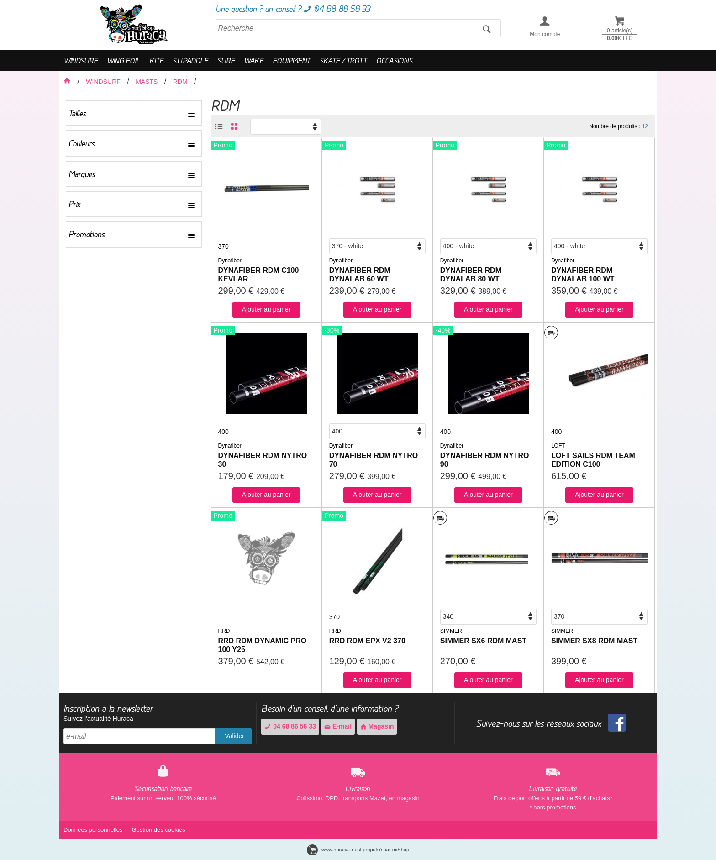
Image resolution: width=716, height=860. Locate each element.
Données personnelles (92, 829)
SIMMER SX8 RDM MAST (594, 641)
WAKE (253, 60)
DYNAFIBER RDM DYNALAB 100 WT (583, 274)
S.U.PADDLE (190, 60)
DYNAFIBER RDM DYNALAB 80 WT (470, 274)
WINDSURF (80, 60)
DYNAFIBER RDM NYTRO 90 (484, 460)
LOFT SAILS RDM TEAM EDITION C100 (593, 460)
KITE (156, 60)
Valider (234, 736)
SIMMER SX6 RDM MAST (483, 641)
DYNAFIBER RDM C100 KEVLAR (258, 274)
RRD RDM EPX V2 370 (367, 641)
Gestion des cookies (158, 829)
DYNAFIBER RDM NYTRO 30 (262, 460)
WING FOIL (123, 60)
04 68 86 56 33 (290, 726)
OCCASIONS (394, 60)
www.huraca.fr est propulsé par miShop (358, 849)
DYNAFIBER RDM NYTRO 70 (373, 460)
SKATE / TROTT (343, 60)
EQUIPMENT (292, 60)
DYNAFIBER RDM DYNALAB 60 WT (359, 274)
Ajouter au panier (266, 309)
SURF (226, 60)
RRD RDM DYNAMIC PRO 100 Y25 (262, 645)
